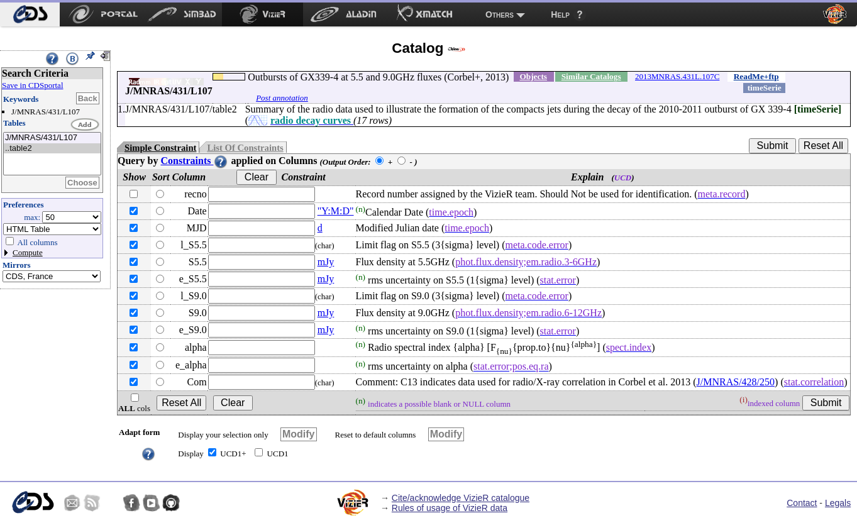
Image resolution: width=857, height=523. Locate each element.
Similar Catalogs (591, 76)
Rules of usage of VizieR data (449, 508)
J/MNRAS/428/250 (736, 382)
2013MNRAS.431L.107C (677, 76)
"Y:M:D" (336, 211)
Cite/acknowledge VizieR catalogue (460, 498)
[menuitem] (30, 14)
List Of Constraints (245, 148)
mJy (326, 261)
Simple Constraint (160, 148)
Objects (533, 76)
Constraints (194, 160)
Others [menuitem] (499, 14)
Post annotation (282, 97)
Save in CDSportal (33, 85)
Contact (802, 503)
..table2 (52, 148)
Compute (28, 252)
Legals (838, 503)
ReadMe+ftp (756, 76)
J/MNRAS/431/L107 (52, 138)
